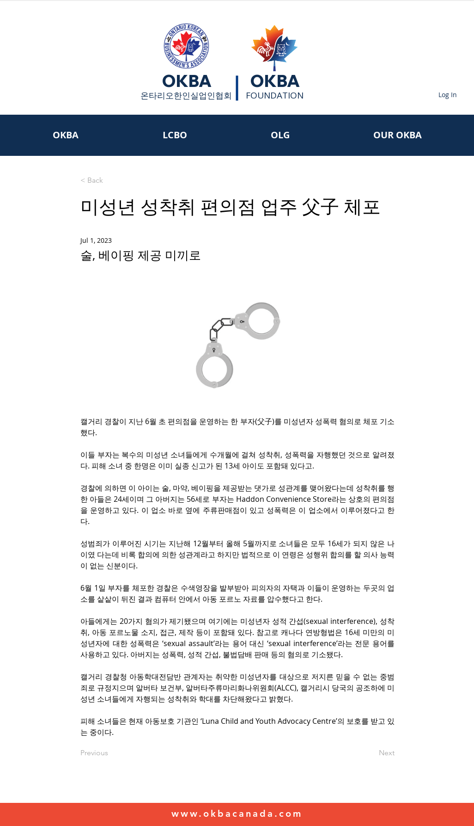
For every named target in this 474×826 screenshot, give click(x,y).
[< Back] (110, 180)
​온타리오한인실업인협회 (186, 95)
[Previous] (110, 753)
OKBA (187, 81)
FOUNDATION (275, 95)
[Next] (371, 753)
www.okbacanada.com (237, 813)
